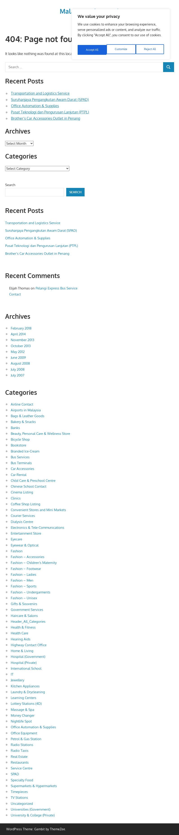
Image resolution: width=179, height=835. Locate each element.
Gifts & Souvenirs (24, 604)
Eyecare (16, 539)
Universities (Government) (30, 809)
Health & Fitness (23, 627)
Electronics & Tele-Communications (37, 527)
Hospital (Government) (28, 656)
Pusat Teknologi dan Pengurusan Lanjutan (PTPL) (50, 112)
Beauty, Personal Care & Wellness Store (40, 433)
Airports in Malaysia (26, 410)
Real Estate (19, 756)
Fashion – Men (22, 580)
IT (12, 674)
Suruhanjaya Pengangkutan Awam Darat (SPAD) (50, 99)
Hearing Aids (20, 639)
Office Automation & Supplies (35, 106)
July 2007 (17, 375)
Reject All (121, 46)
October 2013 (21, 346)
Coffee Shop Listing (25, 504)
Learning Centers (23, 698)
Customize (91, 46)
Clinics (16, 498)
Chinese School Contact (28, 486)
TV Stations (19, 797)
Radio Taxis (19, 750)
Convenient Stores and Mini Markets (38, 510)
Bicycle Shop (20, 439)
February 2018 (21, 328)
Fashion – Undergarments (30, 592)
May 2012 (18, 352)
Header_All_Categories (28, 621)
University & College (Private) (33, 815)
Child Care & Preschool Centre (33, 480)
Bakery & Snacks (23, 422)
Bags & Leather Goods (27, 416)
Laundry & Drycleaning (28, 692)
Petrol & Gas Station (26, 739)
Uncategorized (22, 803)
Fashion (17, 551)
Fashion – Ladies (23, 574)
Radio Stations (22, 745)
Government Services (27, 610)
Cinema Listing (22, 492)
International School (26, 668)
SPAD (15, 774)
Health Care (19, 633)
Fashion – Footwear (26, 569)
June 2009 (18, 357)
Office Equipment (24, 733)
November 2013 (22, 340)
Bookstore (18, 445)
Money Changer (22, 715)
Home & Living (22, 651)
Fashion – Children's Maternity (34, 563)
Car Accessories (22, 469)
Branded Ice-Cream (25, 451)
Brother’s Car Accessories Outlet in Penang (45, 118)
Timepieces (19, 792)
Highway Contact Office (29, 645)
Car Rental (18, 475)
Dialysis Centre (22, 522)
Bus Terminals (21, 463)
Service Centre (21, 768)
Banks (15, 428)
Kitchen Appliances (25, 686)
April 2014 (18, 334)
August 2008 (20, 363)
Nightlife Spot (21, 721)
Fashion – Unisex (24, 598)
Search (10, 185)
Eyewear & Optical (24, 545)
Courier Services (23, 516)
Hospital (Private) (23, 663)
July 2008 (18, 369)
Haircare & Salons (24, 616)
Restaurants (20, 762)
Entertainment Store (26, 533)
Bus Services (20, 457)
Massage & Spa (22, 710)
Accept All (150, 46)
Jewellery (17, 680)
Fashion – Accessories (27, 557)
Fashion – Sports (23, 586)
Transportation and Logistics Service (40, 93)
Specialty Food (22, 780)
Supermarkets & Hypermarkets (34, 786)
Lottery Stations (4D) (26, 703)
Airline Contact (22, 404)
